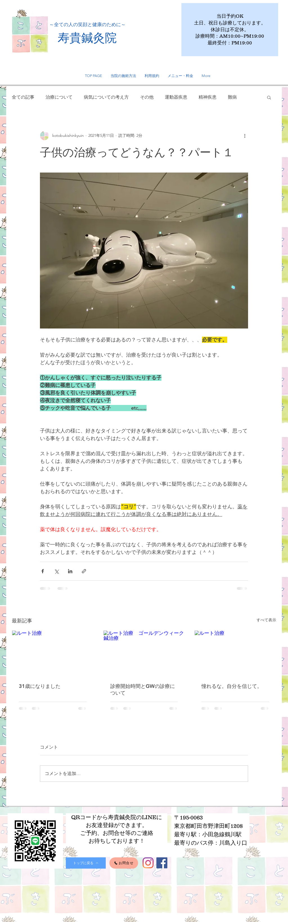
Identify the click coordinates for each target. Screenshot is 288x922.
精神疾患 (208, 97)
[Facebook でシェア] (42, 571)
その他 (147, 97)
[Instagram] (148, 862)
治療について (59, 97)
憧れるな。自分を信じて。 (231, 686)
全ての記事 (23, 97)
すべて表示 (266, 619)
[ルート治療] (52, 653)
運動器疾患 (176, 97)
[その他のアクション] (244, 135)
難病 (232, 97)
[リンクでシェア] (84, 571)
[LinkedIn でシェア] (70, 571)
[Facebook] (161, 862)
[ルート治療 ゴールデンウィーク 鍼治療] (144, 653)
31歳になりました (39, 686)
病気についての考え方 (106, 97)
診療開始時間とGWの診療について (142, 689)
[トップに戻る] (86, 863)
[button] (269, 97)
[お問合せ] (123, 863)
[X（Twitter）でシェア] (56, 571)
